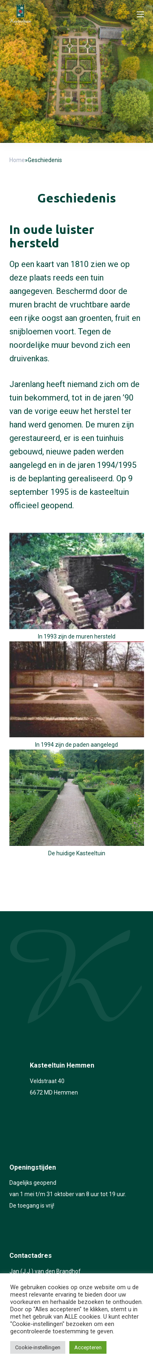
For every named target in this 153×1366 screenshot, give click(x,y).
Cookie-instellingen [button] (37, 1347)
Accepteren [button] (88, 1347)
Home (17, 160)
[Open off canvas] (140, 14)
